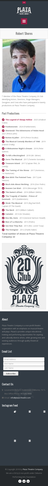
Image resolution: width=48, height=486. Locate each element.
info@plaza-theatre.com (21, 397)
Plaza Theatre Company (33, 469)
